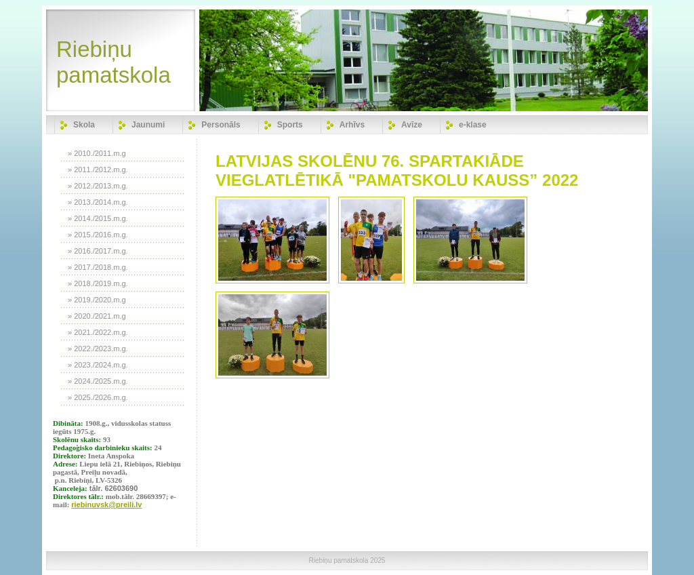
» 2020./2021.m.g (97, 316)
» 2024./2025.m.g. (98, 381)
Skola (84, 125)
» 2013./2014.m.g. (98, 202)
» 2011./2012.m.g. (98, 169)
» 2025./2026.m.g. (98, 397)
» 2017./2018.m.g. (98, 267)
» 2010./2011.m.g (97, 153)
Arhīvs (352, 125)
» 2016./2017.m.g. (98, 251)
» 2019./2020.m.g (97, 300)
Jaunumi (148, 125)
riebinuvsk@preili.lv (106, 504)
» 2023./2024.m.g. (98, 365)
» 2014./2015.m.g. (98, 218)
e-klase (473, 125)
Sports (290, 125)
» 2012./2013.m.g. (98, 186)
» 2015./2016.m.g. (98, 235)
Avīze (411, 125)
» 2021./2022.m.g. (98, 332)
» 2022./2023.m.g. (98, 348)
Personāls (220, 125)
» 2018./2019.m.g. (98, 283)
